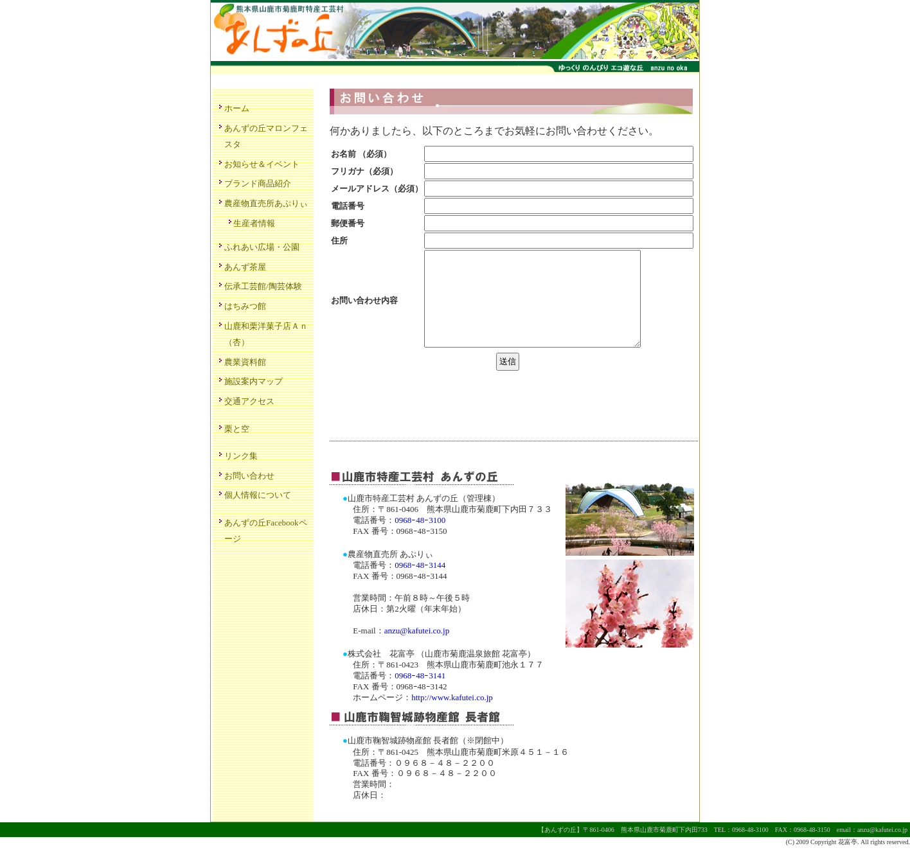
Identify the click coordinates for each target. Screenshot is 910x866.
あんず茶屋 (245, 267)
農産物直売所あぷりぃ (266, 203)
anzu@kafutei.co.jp (417, 650)
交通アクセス (249, 401)
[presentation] (427, 415)
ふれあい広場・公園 (261, 247)
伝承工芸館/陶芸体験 (263, 286)
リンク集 (241, 456)
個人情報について (257, 495)
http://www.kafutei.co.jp (452, 716)
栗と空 (236, 429)
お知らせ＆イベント (261, 164)
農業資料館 (245, 362)
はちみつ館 (245, 306)
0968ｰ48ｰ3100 (420, 539)
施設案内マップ (253, 381)
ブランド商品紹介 (257, 183)
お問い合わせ (249, 476)
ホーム (236, 108)
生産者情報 (254, 223)
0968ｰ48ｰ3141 (420, 695)
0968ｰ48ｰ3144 (420, 584)
